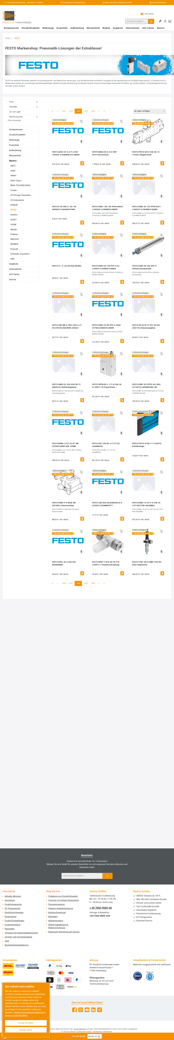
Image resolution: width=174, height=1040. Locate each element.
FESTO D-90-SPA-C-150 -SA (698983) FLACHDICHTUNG (64, 208)
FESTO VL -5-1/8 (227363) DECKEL (67, 266)
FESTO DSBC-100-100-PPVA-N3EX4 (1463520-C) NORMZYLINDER (107, 208)
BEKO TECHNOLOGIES (20, 185)
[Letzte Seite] (104, 111)
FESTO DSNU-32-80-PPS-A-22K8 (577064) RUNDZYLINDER (106, 326)
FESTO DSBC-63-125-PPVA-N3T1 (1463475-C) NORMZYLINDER (146, 208)
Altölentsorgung (55, 920)
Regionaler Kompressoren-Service (63, 932)
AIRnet (13, 175)
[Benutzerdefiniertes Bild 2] (150, 976)
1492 (78, 111)
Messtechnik (15, 155)
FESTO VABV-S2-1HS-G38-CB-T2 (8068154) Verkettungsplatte (66, 385)
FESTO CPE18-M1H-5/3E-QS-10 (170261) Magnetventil (145, 153)
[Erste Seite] (52, 111)
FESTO (13, 210)
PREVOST (14, 239)
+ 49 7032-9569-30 (101, 907)
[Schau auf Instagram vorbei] (81, 1010)
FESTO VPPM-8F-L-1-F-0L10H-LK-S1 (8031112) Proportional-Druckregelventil (107, 386)
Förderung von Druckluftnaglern (63, 896)
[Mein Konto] (165, 21)
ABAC (13, 166)
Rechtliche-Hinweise (14, 912)
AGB (7, 941)
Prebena (14, 234)
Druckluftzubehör (17, 134)
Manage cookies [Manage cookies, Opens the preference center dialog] (25, 1030)
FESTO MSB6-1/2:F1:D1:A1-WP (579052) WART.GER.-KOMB (65, 444)
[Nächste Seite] (99, 111)
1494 (93, 111)
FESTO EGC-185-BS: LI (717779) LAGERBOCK (106, 444)
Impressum (10, 900)
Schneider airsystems (20, 254)
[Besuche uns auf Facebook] (74, 1010)
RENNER (14, 244)
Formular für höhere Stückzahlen (63, 900)
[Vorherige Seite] (57, 111)
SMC (12, 259)
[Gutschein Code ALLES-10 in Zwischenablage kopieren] (99, 1036)
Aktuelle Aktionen (13, 896)
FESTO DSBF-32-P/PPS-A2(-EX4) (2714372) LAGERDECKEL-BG (146, 385)
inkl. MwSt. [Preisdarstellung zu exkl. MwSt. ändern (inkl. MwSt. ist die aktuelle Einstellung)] (147, 14)
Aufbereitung (15, 150)
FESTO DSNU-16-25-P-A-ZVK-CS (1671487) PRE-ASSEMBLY (146, 504)
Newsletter (10, 929)
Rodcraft (14, 249)
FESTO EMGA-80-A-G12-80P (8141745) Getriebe (104, 153)
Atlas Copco (15, 180)
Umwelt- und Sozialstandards (18, 937)
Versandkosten (80, 1029)
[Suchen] (151, 21)
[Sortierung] (149, 111)
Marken (13, 161)
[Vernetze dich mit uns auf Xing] (99, 1010)
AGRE (12, 171)
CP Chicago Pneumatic (20, 195)
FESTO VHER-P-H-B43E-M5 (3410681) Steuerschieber (64, 504)
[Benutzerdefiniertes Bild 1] (137, 975)
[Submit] (107, 876)
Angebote (13, 264)
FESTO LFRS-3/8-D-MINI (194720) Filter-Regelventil (146, 563)
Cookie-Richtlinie (12, 925)
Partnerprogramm (56, 904)
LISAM (13, 224)
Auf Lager (16, 112)
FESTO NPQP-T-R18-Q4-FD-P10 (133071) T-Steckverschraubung (105, 563)
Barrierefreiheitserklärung (16, 945)
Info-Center (14, 274)
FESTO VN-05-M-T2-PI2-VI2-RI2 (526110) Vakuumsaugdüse (146, 326)
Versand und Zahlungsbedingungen (21, 933)
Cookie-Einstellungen (14, 920)
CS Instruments (17, 200)
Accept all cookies (25, 1023)
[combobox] (136, 21)
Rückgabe (52, 916)
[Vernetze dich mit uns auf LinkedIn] (93, 1010)
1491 (71, 111)
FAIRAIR (13, 205)
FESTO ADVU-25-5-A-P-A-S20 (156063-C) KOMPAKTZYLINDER (66, 153)
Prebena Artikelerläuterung (60, 908)
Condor (13, 190)
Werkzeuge (14, 140)
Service (12, 279)
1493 (85, 111)
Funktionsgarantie (13, 904)
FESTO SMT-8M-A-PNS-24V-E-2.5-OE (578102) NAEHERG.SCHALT (67, 326)
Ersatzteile (14, 145)
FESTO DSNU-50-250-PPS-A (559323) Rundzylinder (144, 267)
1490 (64, 111)
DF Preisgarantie (12, 908)
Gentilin (13, 215)
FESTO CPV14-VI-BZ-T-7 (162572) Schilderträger (146, 444)
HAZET (13, 220)
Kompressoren (16, 129)
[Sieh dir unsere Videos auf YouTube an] (87, 1010)
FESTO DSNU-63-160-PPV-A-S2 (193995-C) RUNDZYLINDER (105, 267)
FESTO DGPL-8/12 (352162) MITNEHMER (64, 563)
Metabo (13, 229)
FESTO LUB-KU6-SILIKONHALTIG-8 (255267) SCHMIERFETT (107, 504)
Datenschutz (10, 916)
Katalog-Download (57, 912)
